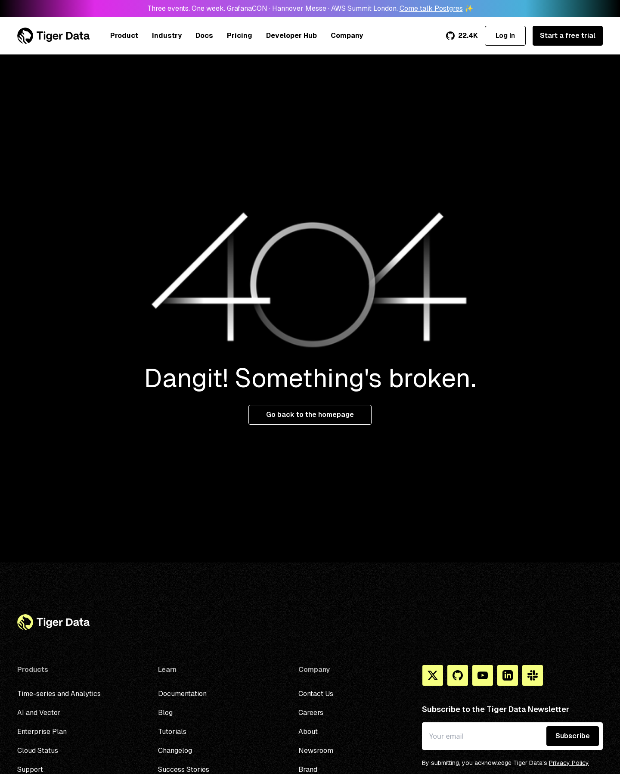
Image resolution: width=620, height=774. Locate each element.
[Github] (457, 675)
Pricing (239, 35)
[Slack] (532, 675)
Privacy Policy (569, 763)
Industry (167, 35)
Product (124, 35)
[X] (432, 675)
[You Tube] (482, 675)
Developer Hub (291, 35)
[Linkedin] (507, 675)
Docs (204, 35)
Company (347, 35)
